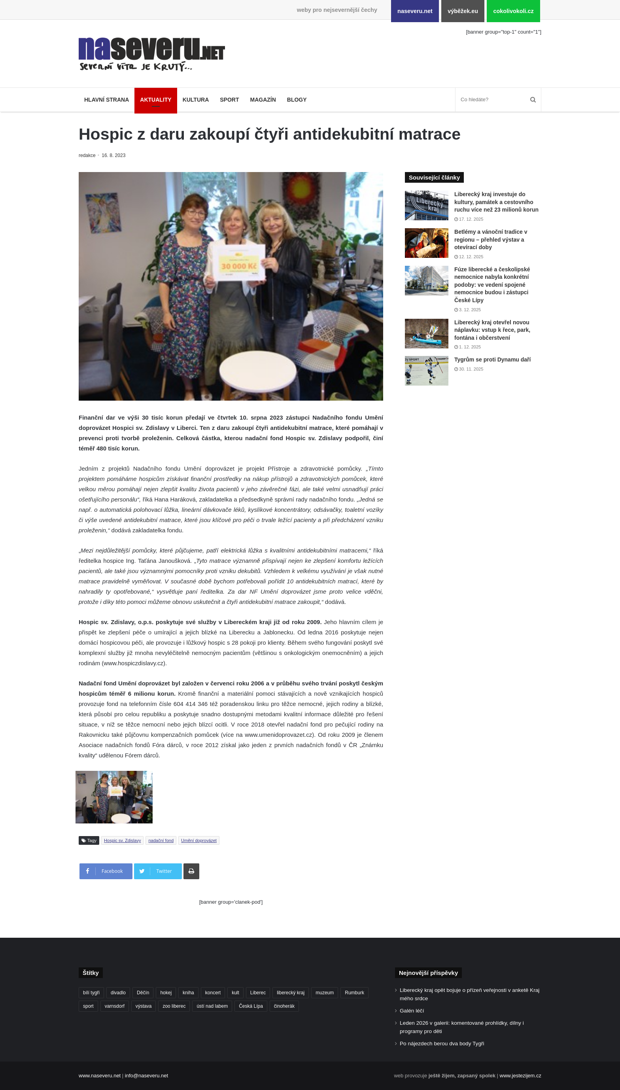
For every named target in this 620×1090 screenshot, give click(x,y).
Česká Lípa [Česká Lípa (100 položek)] (251, 1006)
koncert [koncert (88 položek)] (213, 992)
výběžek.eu (463, 11)
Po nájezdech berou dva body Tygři (442, 1043)
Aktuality (155, 100)
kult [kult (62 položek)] (235, 992)
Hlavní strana (106, 100)
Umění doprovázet (199, 840)
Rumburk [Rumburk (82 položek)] (354, 992)
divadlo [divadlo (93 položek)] (118, 992)
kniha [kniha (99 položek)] (188, 992)
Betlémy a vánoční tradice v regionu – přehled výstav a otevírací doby (490, 239)
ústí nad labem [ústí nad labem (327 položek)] (212, 1006)
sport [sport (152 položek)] (88, 1006)
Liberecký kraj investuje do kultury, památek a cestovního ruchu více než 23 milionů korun (496, 202)
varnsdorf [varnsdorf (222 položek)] (115, 1006)
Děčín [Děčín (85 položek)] (143, 992)
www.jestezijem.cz (520, 1076)
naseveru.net (415, 11)
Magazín (263, 100)
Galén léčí (412, 1011)
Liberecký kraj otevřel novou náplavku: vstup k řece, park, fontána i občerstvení (492, 330)
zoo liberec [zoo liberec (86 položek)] (174, 1006)
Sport (229, 100)
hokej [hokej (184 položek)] (166, 992)
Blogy (297, 100)
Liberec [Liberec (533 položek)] (258, 992)
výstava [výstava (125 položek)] (144, 1006)
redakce (87, 155)
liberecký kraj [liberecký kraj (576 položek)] (290, 992)
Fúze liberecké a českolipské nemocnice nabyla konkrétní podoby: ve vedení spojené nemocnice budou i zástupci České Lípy (492, 284)
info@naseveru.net (146, 1076)
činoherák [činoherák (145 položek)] (284, 1006)
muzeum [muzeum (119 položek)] (325, 992)
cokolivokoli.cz (513, 11)
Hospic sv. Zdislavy (122, 840)
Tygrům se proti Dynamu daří (492, 359)
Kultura (196, 100)
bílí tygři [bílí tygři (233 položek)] (91, 992)
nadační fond (161, 840)
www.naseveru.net (100, 1076)
